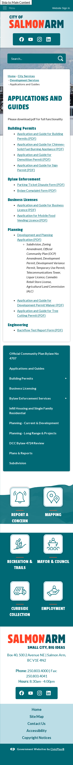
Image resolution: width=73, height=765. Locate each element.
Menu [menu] (12, 8)
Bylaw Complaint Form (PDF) (36, 190)
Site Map (37, 716)
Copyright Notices (36, 737)
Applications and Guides (26, 368)
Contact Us (36, 723)
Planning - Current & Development (34, 423)
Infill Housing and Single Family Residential (31, 410)
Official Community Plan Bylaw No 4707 (34, 356)
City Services (26, 76)
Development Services (24, 80)
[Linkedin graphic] (48, 39)
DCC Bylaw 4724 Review (26, 443)
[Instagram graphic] (39, 39)
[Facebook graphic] (22, 39)
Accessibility (36, 730)
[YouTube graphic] (30, 39)
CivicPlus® (57, 749)
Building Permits (21, 378)
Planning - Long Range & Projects (32, 433)
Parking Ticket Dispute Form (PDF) (40, 184)
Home (12, 76)
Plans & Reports (21, 453)
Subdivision (17, 463)
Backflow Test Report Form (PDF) (40, 330)
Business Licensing (22, 388)
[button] (60, 58)
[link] (61, 8)
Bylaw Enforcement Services (30, 398)
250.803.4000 (37, 671)
